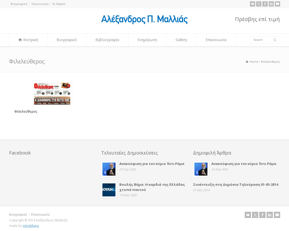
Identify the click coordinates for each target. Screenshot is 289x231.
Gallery (181, 39)
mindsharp (31, 225)
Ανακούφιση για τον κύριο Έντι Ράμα (151, 163)
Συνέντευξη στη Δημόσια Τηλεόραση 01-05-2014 (235, 184)
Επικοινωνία (40, 4)
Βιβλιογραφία (107, 39)
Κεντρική (30, 39)
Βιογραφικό (19, 4)
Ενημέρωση (147, 39)
